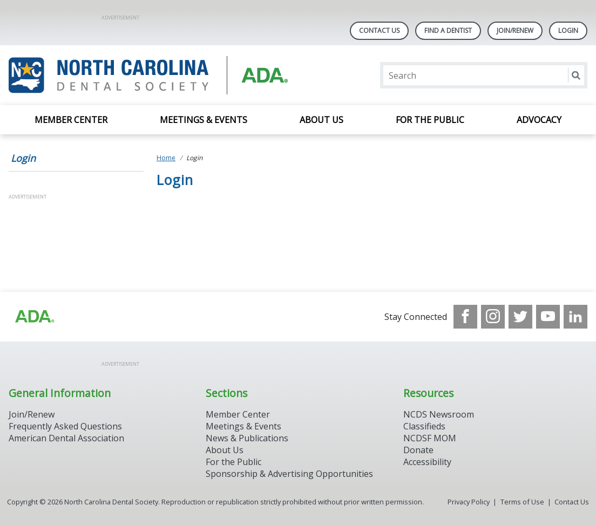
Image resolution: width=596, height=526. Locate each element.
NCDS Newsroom (438, 414)
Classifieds (424, 426)
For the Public (430, 120)
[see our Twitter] (520, 317)
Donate (418, 450)
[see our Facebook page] (465, 317)
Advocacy (539, 120)
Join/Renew (515, 30)
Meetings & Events (203, 120)
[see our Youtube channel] (548, 317)
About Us (321, 120)
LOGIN (568, 30)
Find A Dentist (448, 30)
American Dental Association (66, 438)
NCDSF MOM (429, 438)
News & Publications (247, 438)
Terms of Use (522, 502)
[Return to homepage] (148, 75)
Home (166, 157)
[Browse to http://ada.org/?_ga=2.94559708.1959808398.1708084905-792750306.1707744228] (34, 316)
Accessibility (427, 462)
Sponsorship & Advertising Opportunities (289, 474)
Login (23, 158)
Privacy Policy (469, 502)
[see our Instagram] (493, 317)
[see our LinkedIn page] (575, 317)
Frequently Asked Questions (65, 426)
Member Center (71, 120)
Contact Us (379, 30)
